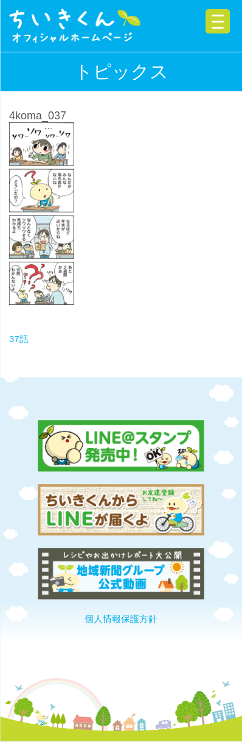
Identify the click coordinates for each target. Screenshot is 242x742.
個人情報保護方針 (121, 619)
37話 (19, 339)
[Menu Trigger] (218, 21)
